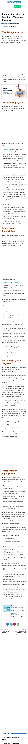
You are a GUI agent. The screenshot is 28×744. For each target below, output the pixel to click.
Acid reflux (6, 149)
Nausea (5, 309)
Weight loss (6, 312)
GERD (23, 158)
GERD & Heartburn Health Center (13, 11)
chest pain (15, 282)
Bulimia (5, 184)
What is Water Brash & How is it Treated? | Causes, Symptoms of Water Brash (21, 633)
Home (2, 11)
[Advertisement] (14, 59)
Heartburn (6, 282)
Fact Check (17, 6)
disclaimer (15, 613)
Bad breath (6, 306)
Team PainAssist (12, 26)
